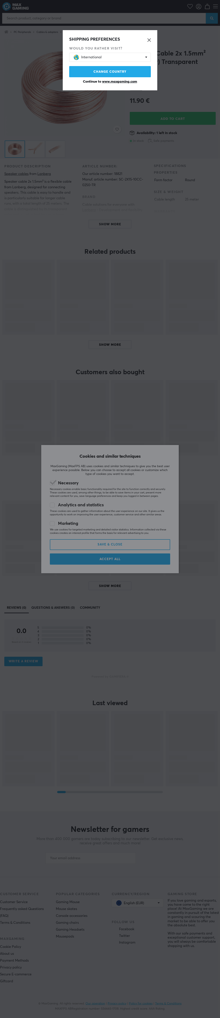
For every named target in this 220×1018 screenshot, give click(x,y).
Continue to (110, 81)
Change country (110, 71)
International (88, 57)
